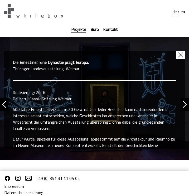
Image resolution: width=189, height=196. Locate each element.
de (175, 11)
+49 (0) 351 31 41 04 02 (58, 178)
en (183, 11)
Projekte (78, 29)
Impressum (14, 186)
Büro (94, 29)
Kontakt (110, 29)
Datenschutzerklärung (23, 192)
